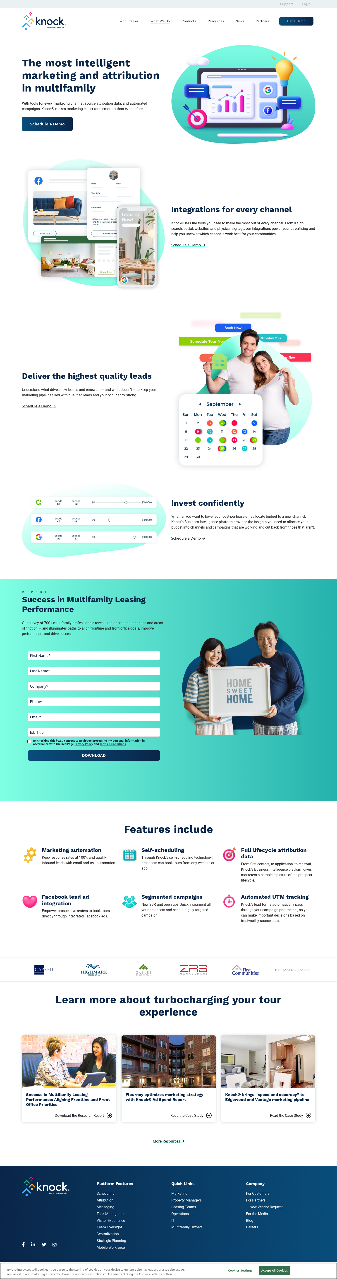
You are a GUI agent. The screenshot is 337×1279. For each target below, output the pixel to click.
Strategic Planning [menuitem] (111, 1240)
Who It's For (129, 21)
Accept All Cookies (274, 1270)
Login (306, 4)
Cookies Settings (240, 1270)
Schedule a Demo (47, 124)
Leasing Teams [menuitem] (183, 1206)
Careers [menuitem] (252, 1227)
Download (94, 755)
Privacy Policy (83, 744)
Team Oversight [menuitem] (109, 1227)
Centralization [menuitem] (108, 1233)
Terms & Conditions (113, 744)
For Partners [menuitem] (255, 1200)
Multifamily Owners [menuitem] (187, 1227)
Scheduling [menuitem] (106, 1193)
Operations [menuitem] (180, 1213)
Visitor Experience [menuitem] (111, 1220)
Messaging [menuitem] (105, 1206)
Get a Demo (296, 21)
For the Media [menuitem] (257, 1213)
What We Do (160, 21)
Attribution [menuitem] (105, 1200)
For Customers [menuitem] (257, 1193)
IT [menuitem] (172, 1220)
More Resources (168, 1141)
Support (286, 4)
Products (189, 21)
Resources (216, 21)
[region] (168, 1271)
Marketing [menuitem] (179, 1193)
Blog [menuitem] (249, 1220)
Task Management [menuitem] (112, 1213)
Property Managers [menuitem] (186, 1200)
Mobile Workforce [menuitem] (111, 1247)
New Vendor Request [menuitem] (266, 1206)
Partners (262, 21)
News (240, 21)
